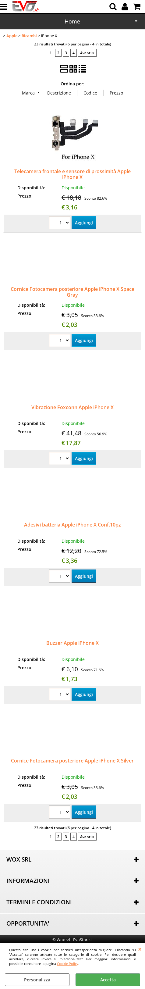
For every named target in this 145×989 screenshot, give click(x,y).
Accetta (108, 980)
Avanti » (87, 52)
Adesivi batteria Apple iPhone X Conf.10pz (72, 524)
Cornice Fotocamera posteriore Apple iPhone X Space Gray (72, 292)
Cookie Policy (67, 963)
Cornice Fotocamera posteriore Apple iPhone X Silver (72, 760)
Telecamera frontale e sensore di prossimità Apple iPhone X (72, 174)
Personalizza (37, 980)
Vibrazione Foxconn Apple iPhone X (72, 407)
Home (72, 21)
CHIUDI (140, 949)
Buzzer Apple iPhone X (72, 643)
